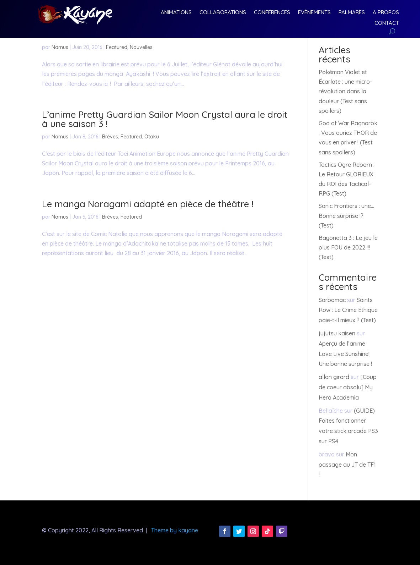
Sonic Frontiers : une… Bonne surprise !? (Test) (346, 215)
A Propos (386, 13)
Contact (386, 23)
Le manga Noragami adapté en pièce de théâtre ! (148, 204)
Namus (60, 47)
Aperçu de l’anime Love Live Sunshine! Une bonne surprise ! (345, 354)
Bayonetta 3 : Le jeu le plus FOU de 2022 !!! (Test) (348, 247)
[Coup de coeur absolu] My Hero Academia (348, 387)
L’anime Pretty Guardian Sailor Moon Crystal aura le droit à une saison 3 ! (164, 119)
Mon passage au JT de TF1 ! (347, 464)
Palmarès (352, 13)
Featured (116, 47)
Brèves (110, 136)
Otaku (151, 136)
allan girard (334, 376)
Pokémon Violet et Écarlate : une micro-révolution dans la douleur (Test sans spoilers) (345, 91)
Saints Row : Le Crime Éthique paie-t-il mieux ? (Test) (348, 310)
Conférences (272, 13)
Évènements (314, 13)
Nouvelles (141, 47)
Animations (176, 13)
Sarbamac (332, 299)
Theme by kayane (174, 530)
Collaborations (223, 13)
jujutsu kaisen (337, 333)
